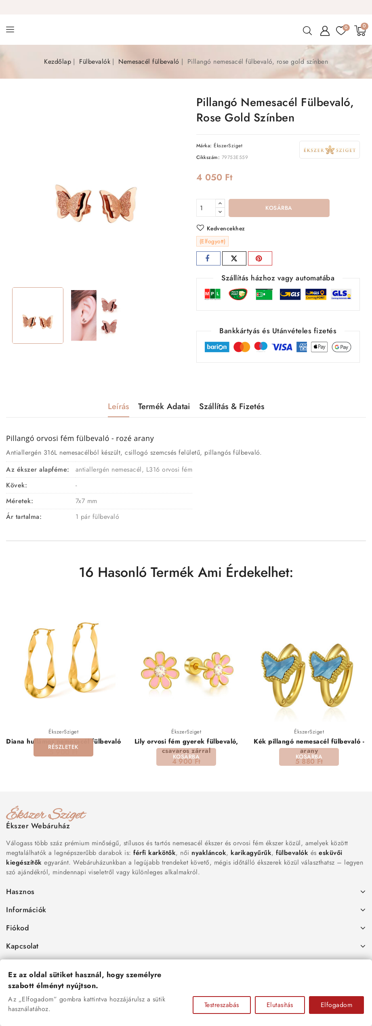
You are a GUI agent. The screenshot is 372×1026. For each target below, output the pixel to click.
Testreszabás (221, 1004)
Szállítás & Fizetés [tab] (232, 406)
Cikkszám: (208, 157)
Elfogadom (337, 1004)
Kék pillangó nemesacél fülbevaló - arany (309, 746)
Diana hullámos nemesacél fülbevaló (63, 741)
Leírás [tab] (118, 406)
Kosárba (278, 208)
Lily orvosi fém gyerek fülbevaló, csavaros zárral (186, 746)
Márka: (204, 145)
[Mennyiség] (206, 208)
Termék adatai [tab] (164, 406)
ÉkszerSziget (228, 145)
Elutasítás (280, 1004)
